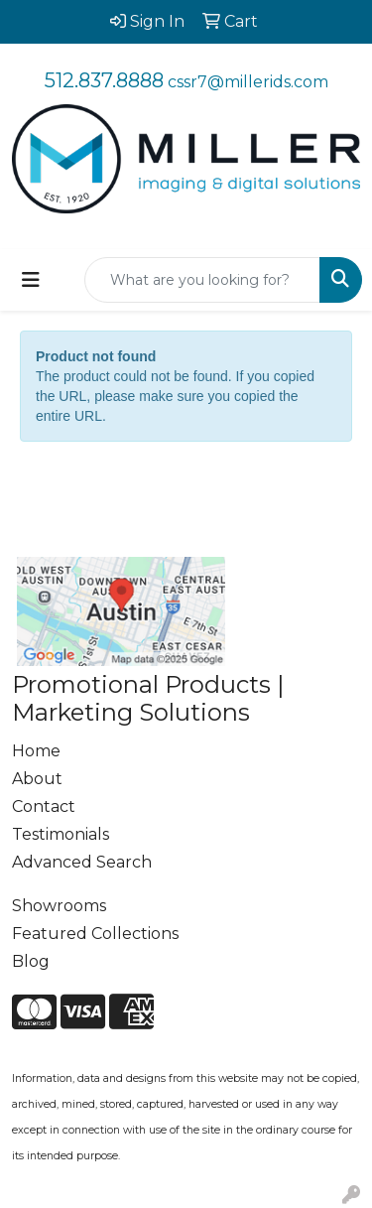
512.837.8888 (104, 80)
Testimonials (60, 834)
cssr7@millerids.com (248, 81)
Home (36, 750)
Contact (43, 806)
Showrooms (59, 905)
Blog (31, 961)
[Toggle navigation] (31, 280)
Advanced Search (82, 862)
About (37, 778)
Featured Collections (95, 933)
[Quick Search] (202, 280)
